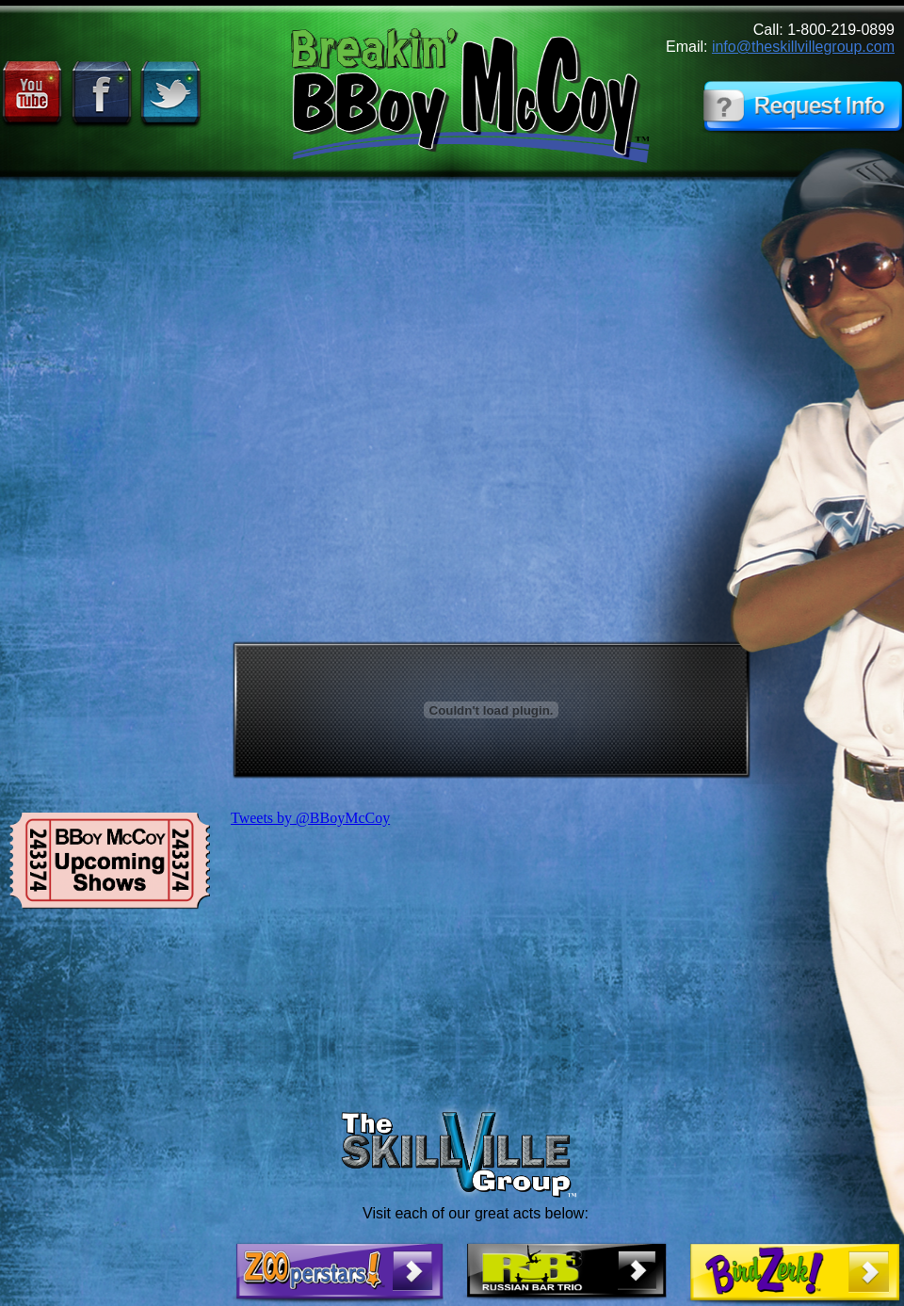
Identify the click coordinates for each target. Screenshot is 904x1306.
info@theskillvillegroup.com (803, 47)
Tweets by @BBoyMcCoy (310, 818)
